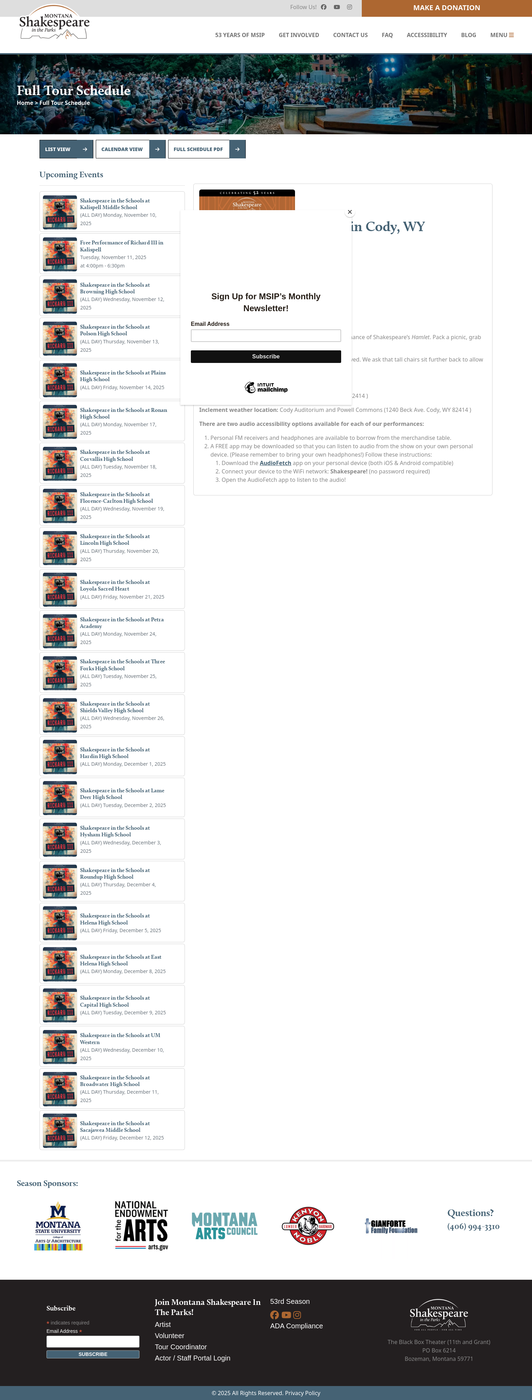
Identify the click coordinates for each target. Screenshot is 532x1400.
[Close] (350, 212)
